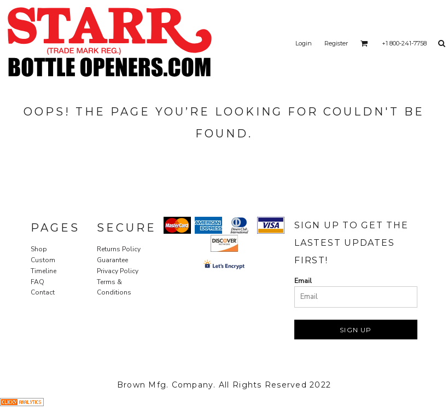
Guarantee (112, 260)
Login (303, 43)
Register (336, 43)
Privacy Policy (117, 271)
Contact (43, 292)
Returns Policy (119, 249)
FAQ (37, 282)
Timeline (43, 271)
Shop (39, 249)
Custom (43, 260)
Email (303, 280)
